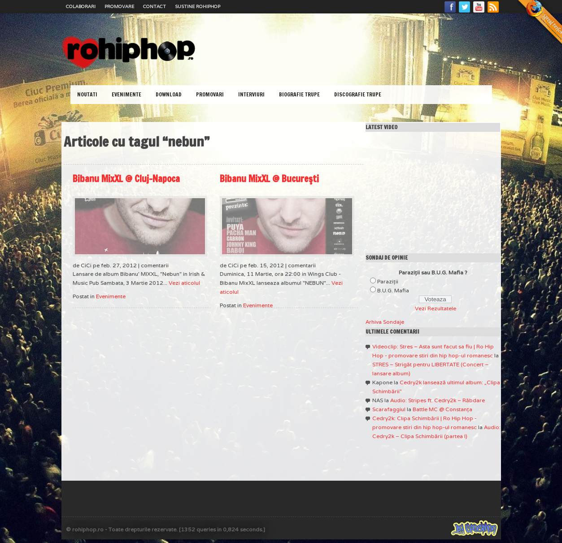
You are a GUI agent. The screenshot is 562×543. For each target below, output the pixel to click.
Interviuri (251, 94)
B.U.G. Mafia (393, 290)
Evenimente (126, 94)
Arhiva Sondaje (385, 321)
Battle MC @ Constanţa (442, 409)
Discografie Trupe (357, 94)
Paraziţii (387, 281)
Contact (154, 6)
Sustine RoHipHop (197, 6)
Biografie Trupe (299, 94)
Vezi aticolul (184, 282)
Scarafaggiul (388, 409)
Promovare (119, 6)
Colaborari (81, 6)
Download (169, 94)
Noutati (87, 94)
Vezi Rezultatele (435, 308)
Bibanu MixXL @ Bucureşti (269, 178)
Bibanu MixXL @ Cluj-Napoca (126, 178)
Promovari (210, 94)
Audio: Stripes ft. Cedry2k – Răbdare (437, 400)
